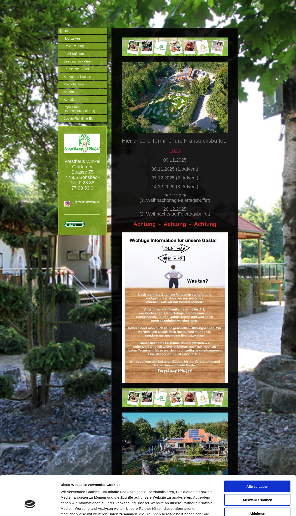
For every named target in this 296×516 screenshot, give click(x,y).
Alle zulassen (257, 455)
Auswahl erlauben (257, 469)
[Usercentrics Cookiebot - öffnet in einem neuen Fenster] (30, 506)
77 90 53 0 (82, 188)
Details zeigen (246, 507)
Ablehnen (257, 482)
